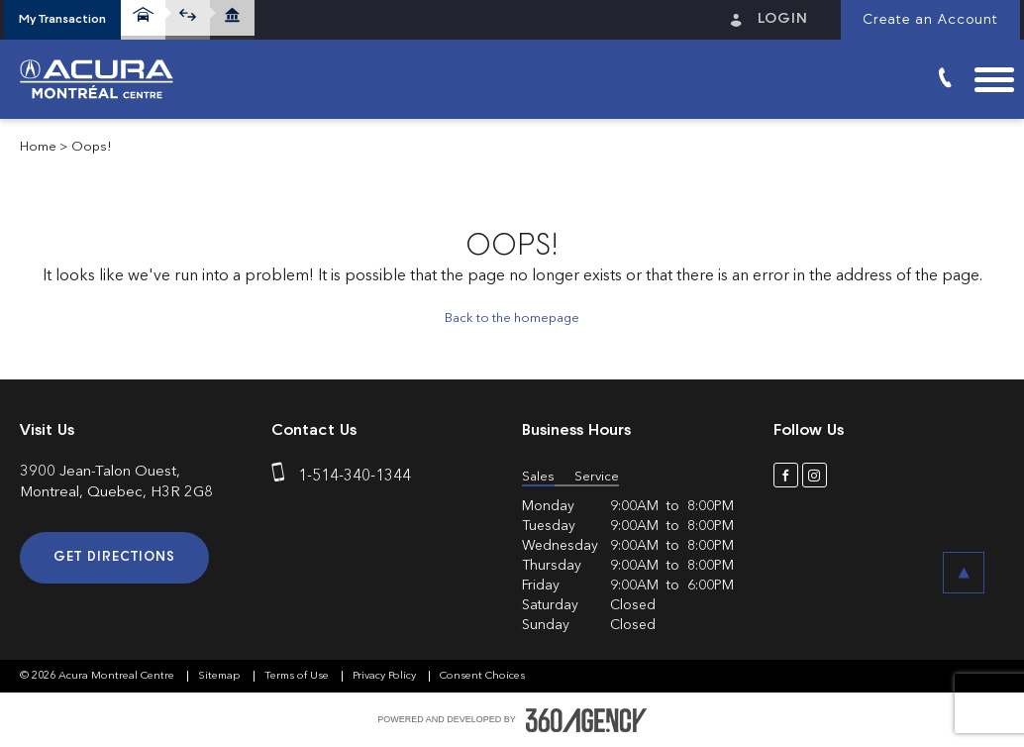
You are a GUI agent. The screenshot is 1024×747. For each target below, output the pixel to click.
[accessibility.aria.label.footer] (586, 720)
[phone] (282, 476)
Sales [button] (538, 477)
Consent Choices (482, 676)
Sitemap (221, 676)
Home (38, 147)
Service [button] (596, 477)
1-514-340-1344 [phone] (354, 476)
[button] (62, 20)
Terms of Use (298, 676)
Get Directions (114, 557)
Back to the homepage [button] (512, 318)
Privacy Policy (386, 676)
